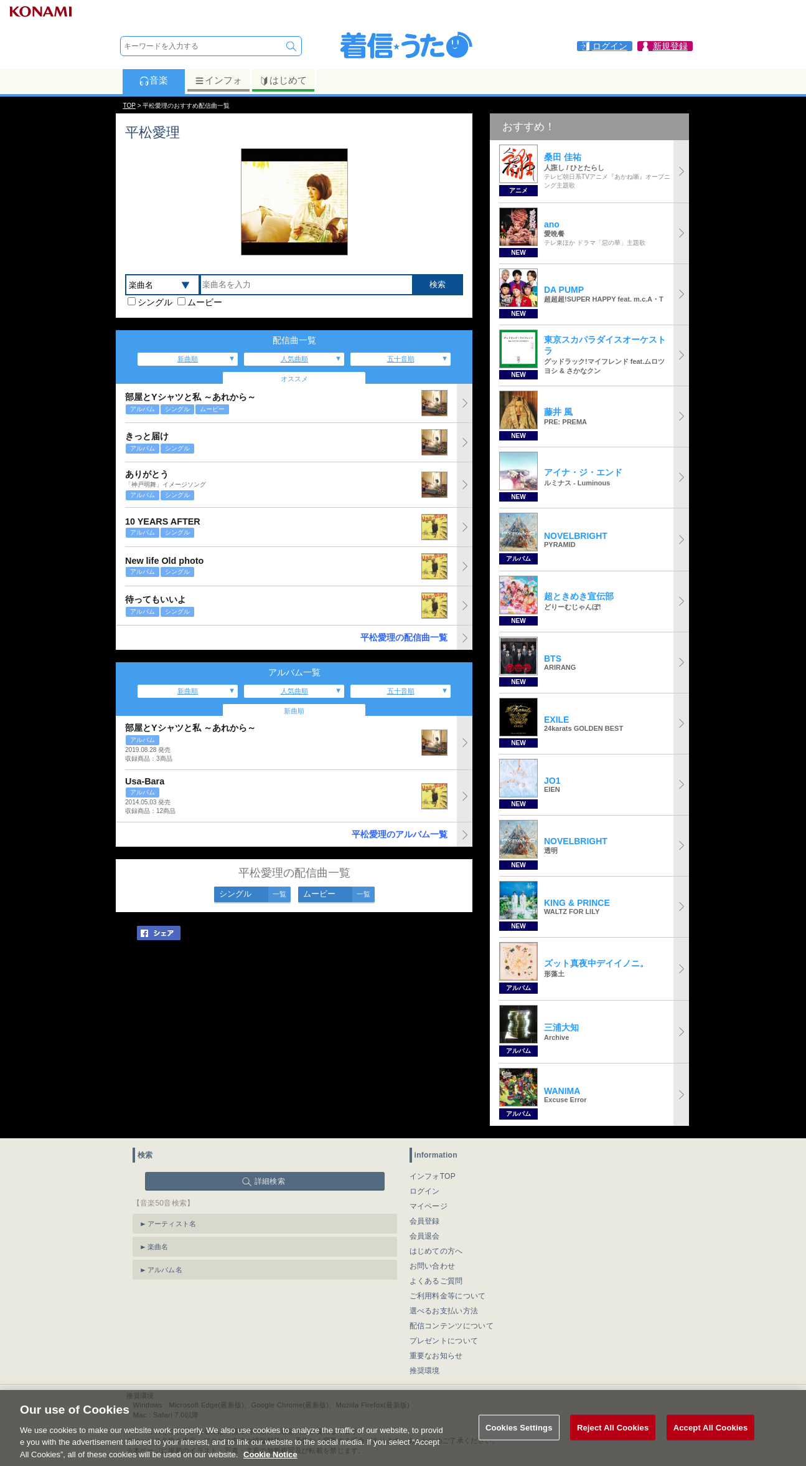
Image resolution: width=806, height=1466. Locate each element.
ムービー (204, 302)
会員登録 (425, 1221)
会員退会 (425, 1236)
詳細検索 (270, 1181)
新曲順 (187, 359)
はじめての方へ (436, 1251)
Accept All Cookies (710, 1440)
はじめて (283, 80)
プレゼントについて (444, 1340)
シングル (155, 302)
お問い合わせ (433, 1266)
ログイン (425, 1191)
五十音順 (401, 359)
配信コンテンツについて (452, 1325)
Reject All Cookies (613, 1440)
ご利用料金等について (448, 1296)
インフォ (218, 80)
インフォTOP (433, 1176)
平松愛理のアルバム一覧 (400, 834)
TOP (129, 105)
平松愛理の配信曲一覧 (404, 637)
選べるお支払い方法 (444, 1311)
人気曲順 (294, 359)
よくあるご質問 (436, 1281)
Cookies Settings (519, 1440)
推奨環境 (425, 1370)
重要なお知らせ (436, 1355)
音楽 (153, 80)
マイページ (429, 1206)
